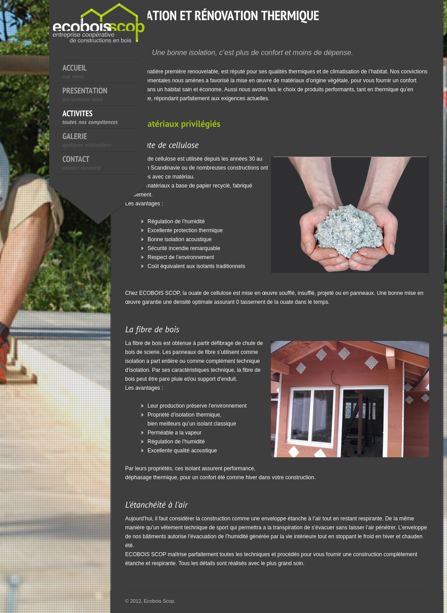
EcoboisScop (111, 40)
